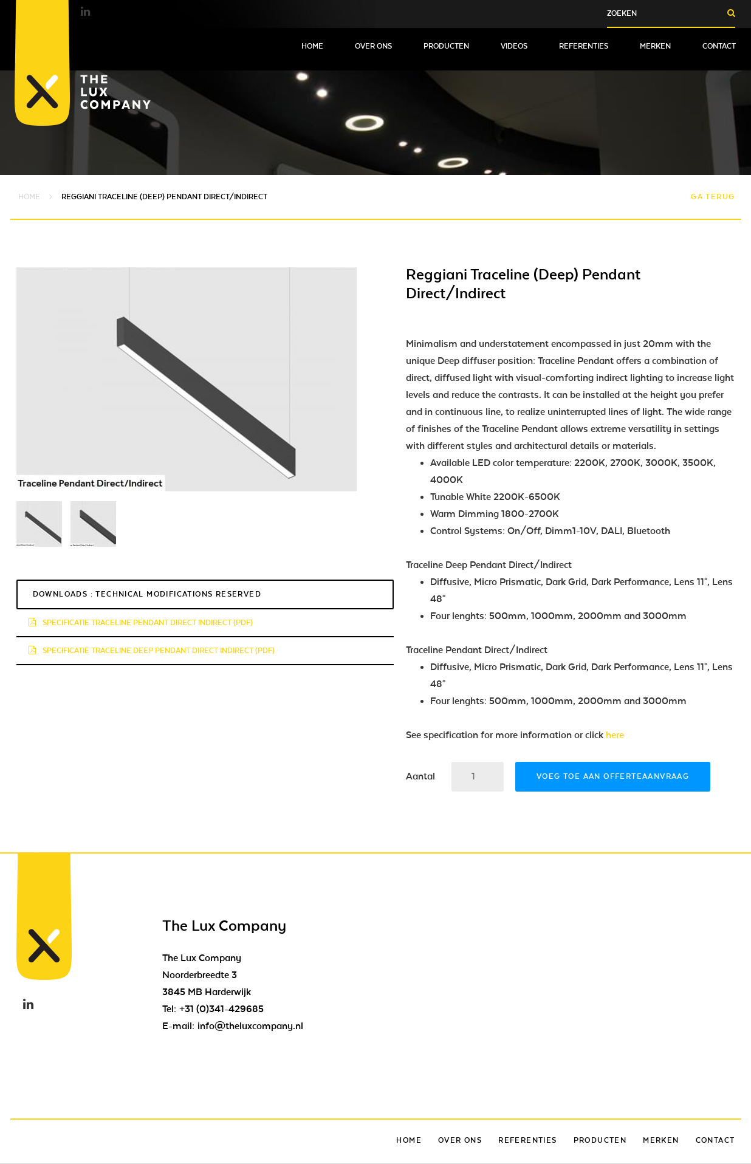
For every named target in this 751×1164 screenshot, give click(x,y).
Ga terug (713, 197)
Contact (719, 46)
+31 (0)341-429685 (221, 1009)
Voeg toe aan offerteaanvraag (613, 776)
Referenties (583, 46)
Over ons (373, 46)
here (615, 735)
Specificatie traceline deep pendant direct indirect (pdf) (152, 650)
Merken (655, 46)
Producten (446, 46)
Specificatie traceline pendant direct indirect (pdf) (141, 622)
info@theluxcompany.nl (250, 1026)
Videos (514, 46)
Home (312, 46)
